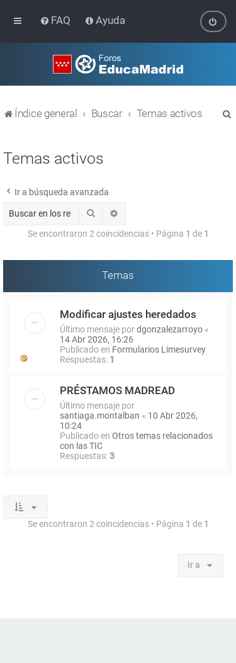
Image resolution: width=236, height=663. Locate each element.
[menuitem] (56, 20)
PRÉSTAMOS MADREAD (117, 389)
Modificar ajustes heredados (128, 313)
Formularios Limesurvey (159, 349)
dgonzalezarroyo (170, 329)
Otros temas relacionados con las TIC (136, 440)
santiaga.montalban (100, 415)
